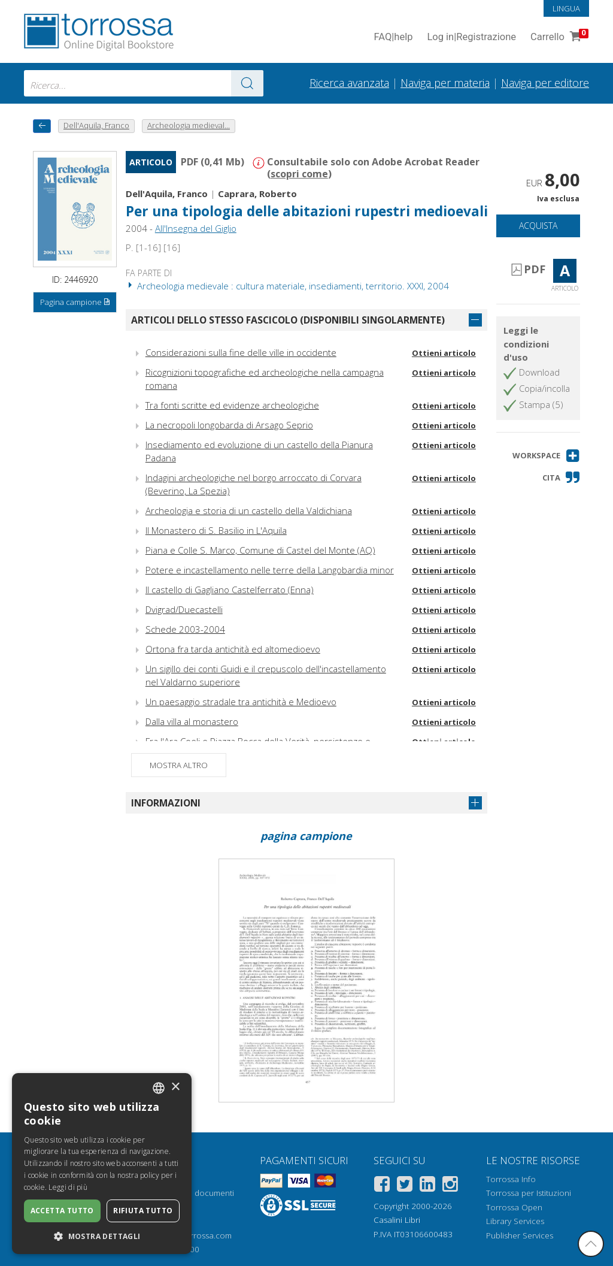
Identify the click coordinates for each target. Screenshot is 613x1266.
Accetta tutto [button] (62, 1210)
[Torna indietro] (42, 126)
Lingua (566, 8)
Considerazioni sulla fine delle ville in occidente (240, 352)
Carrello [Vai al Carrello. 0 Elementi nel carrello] (558, 37)
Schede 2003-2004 (185, 629)
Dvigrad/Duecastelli (184, 609)
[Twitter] (404, 1186)
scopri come (299, 173)
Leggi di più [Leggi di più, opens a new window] (67, 1187)
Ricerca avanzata (349, 82)
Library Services (515, 1221)
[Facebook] (382, 1186)
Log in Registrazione (471, 37)
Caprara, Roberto (257, 194)
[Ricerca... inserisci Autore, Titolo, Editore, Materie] (143, 83)
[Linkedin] (427, 1186)
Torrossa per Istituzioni (528, 1193)
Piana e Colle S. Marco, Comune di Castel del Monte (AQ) (260, 550)
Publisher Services (519, 1235)
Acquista (538, 225)
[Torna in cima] (591, 1244)
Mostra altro (179, 765)
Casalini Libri (397, 1219)
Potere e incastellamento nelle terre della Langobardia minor (269, 570)
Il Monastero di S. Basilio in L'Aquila (216, 530)
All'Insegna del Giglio (195, 228)
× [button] (175, 1087)
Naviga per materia (445, 82)
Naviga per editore (545, 82)
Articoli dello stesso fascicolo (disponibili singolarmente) (288, 320)
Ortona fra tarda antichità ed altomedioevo (232, 649)
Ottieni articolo (444, 353)
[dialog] (102, 1163)
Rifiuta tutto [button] (142, 1210)
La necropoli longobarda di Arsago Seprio (229, 425)
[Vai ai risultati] (247, 83)
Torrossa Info (511, 1179)
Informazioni (166, 802)
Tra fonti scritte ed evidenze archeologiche (232, 405)
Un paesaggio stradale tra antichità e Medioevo (240, 702)
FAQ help (393, 37)
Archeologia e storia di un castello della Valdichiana (248, 510)
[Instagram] (450, 1186)
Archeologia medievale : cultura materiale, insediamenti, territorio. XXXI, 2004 (287, 286)
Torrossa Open (514, 1207)
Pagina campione (75, 302)
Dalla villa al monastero (191, 721)
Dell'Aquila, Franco (167, 194)
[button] (546, 456)
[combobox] (143, 83)
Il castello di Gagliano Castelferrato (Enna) (229, 590)
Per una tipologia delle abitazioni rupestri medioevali (307, 211)
